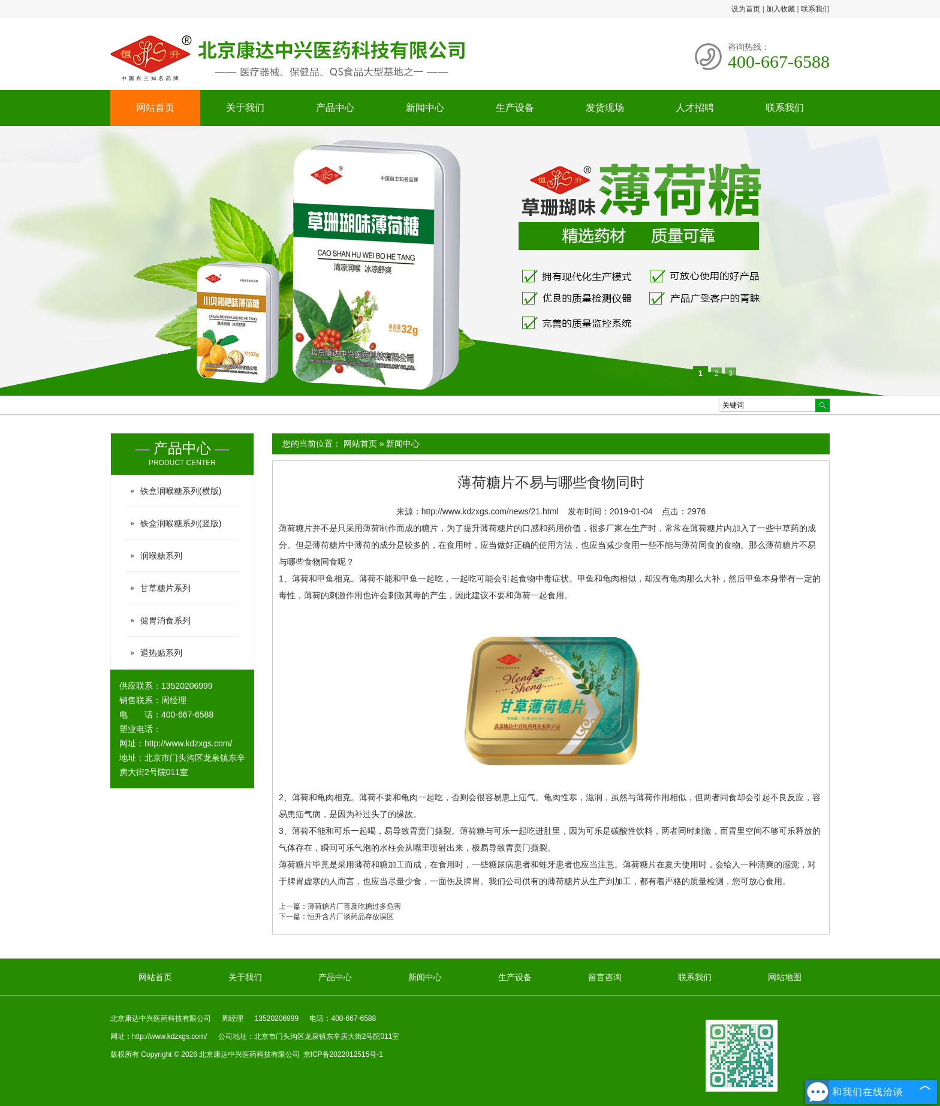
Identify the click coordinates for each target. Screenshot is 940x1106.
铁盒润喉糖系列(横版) (180, 491)
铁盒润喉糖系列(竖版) (180, 523)
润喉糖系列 (161, 555)
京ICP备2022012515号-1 (343, 1054)
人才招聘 (695, 108)
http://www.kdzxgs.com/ (188, 743)
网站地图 (785, 977)
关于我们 (245, 108)
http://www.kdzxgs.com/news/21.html (490, 511)
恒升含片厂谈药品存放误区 (351, 916)
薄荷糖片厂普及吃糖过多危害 (354, 906)
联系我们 (815, 9)
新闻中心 (425, 108)
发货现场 (605, 108)
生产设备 (515, 108)
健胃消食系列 (165, 620)
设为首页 (745, 9)
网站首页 (155, 108)
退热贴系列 (161, 653)
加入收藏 (780, 9)
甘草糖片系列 (165, 588)
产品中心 (335, 108)
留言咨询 (605, 977)
